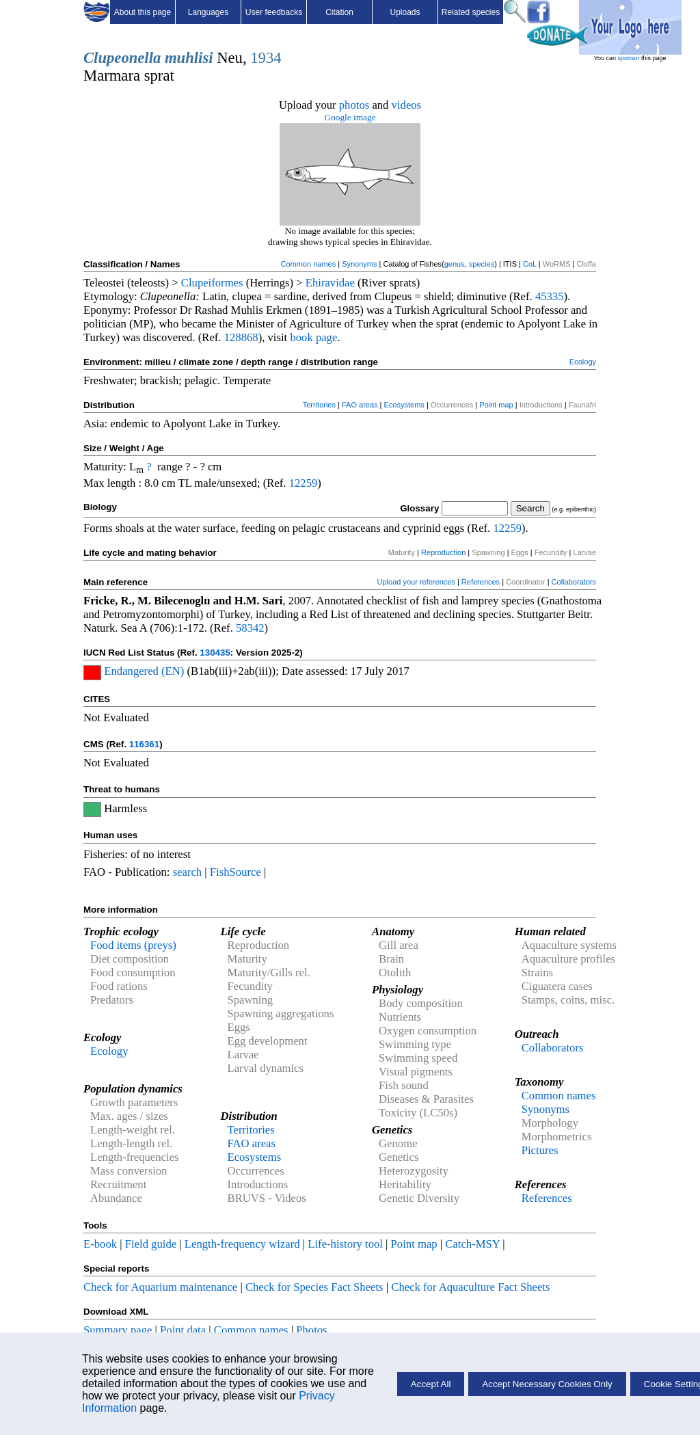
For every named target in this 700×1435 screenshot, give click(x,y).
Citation (339, 12)
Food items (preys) (133, 945)
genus (454, 264)
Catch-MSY (472, 1243)
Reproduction (443, 552)
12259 (303, 483)
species (481, 264)
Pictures (540, 1150)
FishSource (235, 872)
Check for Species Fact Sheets (314, 1286)
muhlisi (189, 57)
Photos (311, 1330)
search (187, 872)
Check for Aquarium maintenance (160, 1286)
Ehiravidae (330, 282)
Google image (349, 117)
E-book (100, 1243)
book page (313, 337)
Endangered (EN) (144, 671)
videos (407, 104)
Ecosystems (404, 405)
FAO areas (360, 405)
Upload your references (416, 582)
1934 (265, 57)
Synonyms (359, 264)
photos (354, 104)
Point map (496, 405)
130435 (215, 652)
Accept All (431, 1384)
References (480, 582)
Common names (308, 264)
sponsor (628, 58)
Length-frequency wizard (242, 1243)
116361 (144, 744)
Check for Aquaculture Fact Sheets (470, 1286)
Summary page (117, 1330)
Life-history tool (345, 1243)
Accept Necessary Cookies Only (547, 1384)
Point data (183, 1330)
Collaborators (574, 582)
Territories (319, 405)
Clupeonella (122, 57)
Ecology (582, 362)
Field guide (150, 1243)
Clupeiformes (212, 282)
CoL (530, 264)
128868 (241, 337)
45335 (549, 296)
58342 (250, 627)
